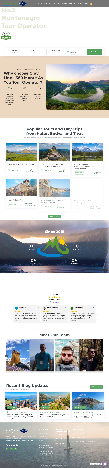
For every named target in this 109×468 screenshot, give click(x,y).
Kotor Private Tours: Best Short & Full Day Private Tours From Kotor (46, 453)
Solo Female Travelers (67, 3)
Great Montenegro (44, 433)
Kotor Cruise (42, 436)
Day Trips (40, 3)
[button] (95, 4)
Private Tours (47, 3)
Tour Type (14, 50)
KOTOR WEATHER (54, 283)
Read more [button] (36, 320)
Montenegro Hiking (55, 3)
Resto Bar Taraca (60, 443)
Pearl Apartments (60, 441)
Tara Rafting (42, 443)
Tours (32, 50)
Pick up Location (55, 50)
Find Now (94, 52)
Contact (87, 3)
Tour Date (73, 51)
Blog (75, 3)
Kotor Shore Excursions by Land (46, 439)
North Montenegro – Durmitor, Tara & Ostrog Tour (46, 447)
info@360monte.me (81, 437)
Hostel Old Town (60, 438)
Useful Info (80, 3)
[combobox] (18, 53)
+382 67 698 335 (79, 433)
